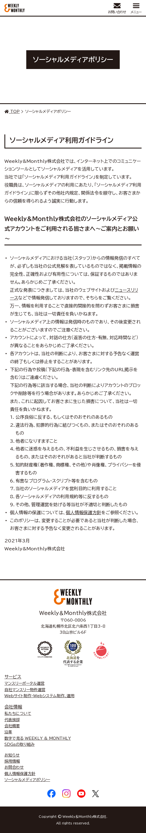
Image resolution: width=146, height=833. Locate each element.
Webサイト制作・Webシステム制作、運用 (39, 696)
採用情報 (12, 761)
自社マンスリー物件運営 (24, 690)
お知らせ (12, 755)
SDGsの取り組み (19, 744)
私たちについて (17, 713)
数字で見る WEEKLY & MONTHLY (37, 738)
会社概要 (12, 726)
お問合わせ (14, 767)
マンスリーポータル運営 (24, 683)
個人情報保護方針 (83, 512)
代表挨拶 (12, 720)
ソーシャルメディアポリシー (27, 780)
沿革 (8, 732)
